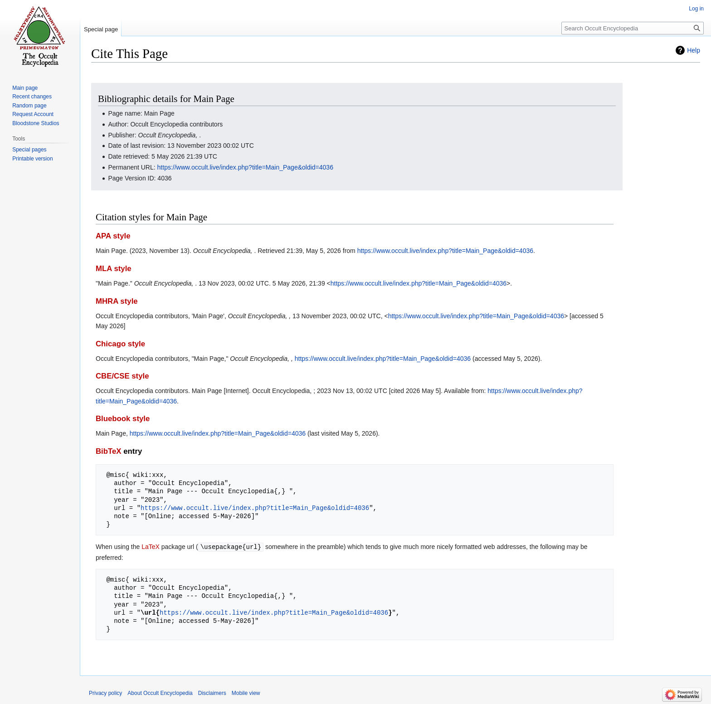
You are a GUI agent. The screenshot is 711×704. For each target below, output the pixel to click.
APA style (113, 236)
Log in (696, 8)
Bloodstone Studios (35, 123)
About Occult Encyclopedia (159, 692)
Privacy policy (105, 692)
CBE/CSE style (122, 376)
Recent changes (32, 96)
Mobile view (246, 692)
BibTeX (109, 451)
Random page (29, 105)
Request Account (33, 114)
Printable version (32, 158)
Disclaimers (212, 692)
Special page (101, 29)
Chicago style (120, 344)
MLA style (113, 268)
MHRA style (117, 301)
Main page (25, 88)
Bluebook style (123, 418)
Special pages (29, 149)
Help (693, 50)
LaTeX (150, 546)
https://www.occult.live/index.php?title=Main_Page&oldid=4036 (245, 167)
